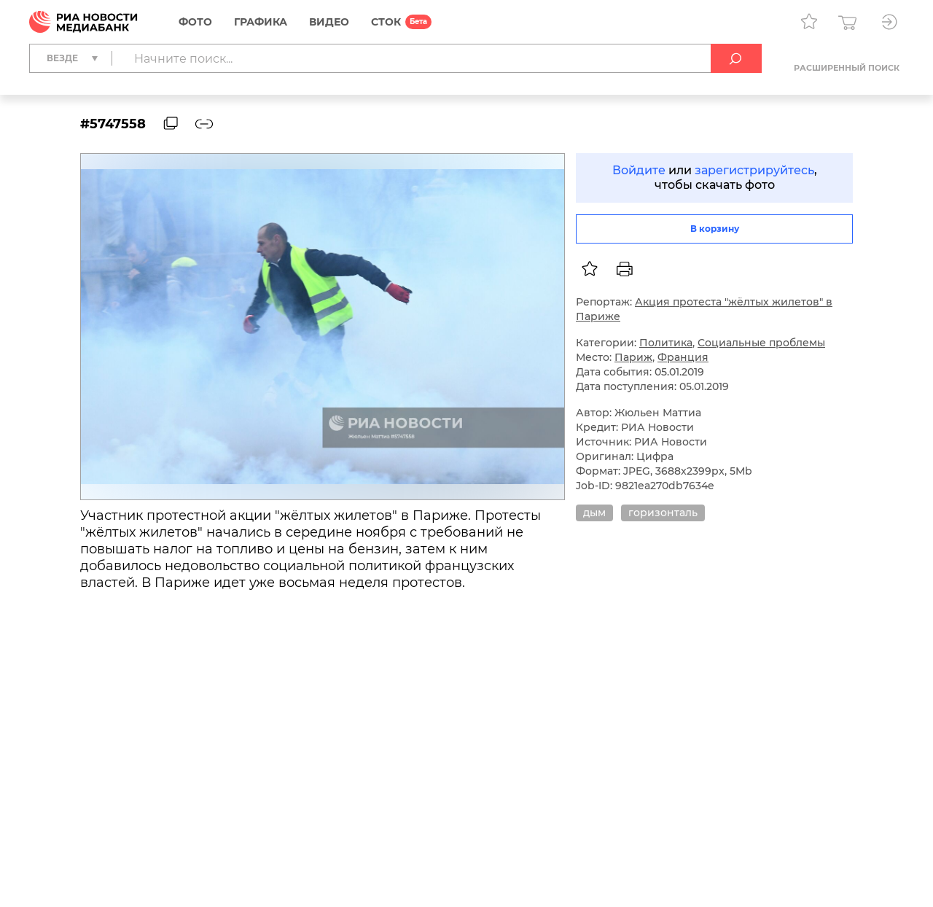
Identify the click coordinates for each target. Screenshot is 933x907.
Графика (260, 21)
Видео (329, 21)
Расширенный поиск (846, 68)
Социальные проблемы (761, 342)
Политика (665, 342)
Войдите (638, 170)
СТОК (386, 21)
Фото (195, 21)
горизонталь (663, 512)
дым (594, 512)
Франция (682, 357)
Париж (633, 357)
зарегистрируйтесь (754, 170)
